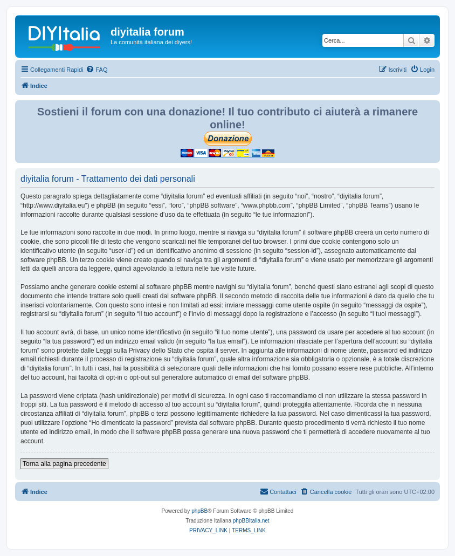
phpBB (199, 511)
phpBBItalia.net (251, 521)
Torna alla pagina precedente (64, 464)
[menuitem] (96, 69)
